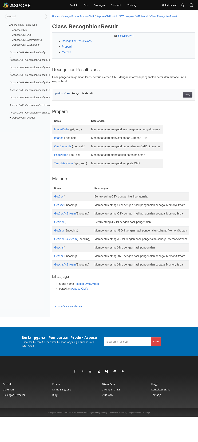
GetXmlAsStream (65, 285)
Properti (67, 46)
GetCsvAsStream (65, 217)
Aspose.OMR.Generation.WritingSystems (33, 112)
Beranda (7, 409)
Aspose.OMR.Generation (26, 44)
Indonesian (169, 5)
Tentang (132, 5)
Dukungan (99, 5)
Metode (66, 52)
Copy (177, 95)
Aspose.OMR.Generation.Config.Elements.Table (37, 90)
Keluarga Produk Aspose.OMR (77, 16)
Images (58, 137)
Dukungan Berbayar (14, 420)
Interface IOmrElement (68, 331)
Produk (73, 5)
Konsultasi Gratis (160, 414)
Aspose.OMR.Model (23, 117)
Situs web (116, 5)
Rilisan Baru (108, 409)
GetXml (59, 264)
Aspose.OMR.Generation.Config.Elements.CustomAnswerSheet (45, 67)
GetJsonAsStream (65, 251)
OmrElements (62, 146)
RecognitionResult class (77, 41)
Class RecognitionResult (163, 16)
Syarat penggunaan (133, 437)
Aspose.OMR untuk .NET (23, 25)
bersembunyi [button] (120, 35)
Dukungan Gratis (111, 414)
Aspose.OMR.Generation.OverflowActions (33, 105)
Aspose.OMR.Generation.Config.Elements (33, 59)
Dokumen (8, 414)
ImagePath (61, 129)
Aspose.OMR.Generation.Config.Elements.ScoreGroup (40, 82)
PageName (61, 154)
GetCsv (59, 196)
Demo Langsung (61, 414)
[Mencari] (26, 16)
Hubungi (146, 437)
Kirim (156, 366)
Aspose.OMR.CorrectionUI (27, 40)
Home (55, 16)
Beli (86, 5)
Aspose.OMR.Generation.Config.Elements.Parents (38, 75)
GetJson (59, 230)
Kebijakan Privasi (117, 437)
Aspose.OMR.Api (21, 34)
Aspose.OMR (19, 29)
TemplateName (63, 163)
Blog (54, 420)
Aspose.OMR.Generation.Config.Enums (32, 97)
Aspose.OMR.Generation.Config (28, 52)
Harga (154, 409)
